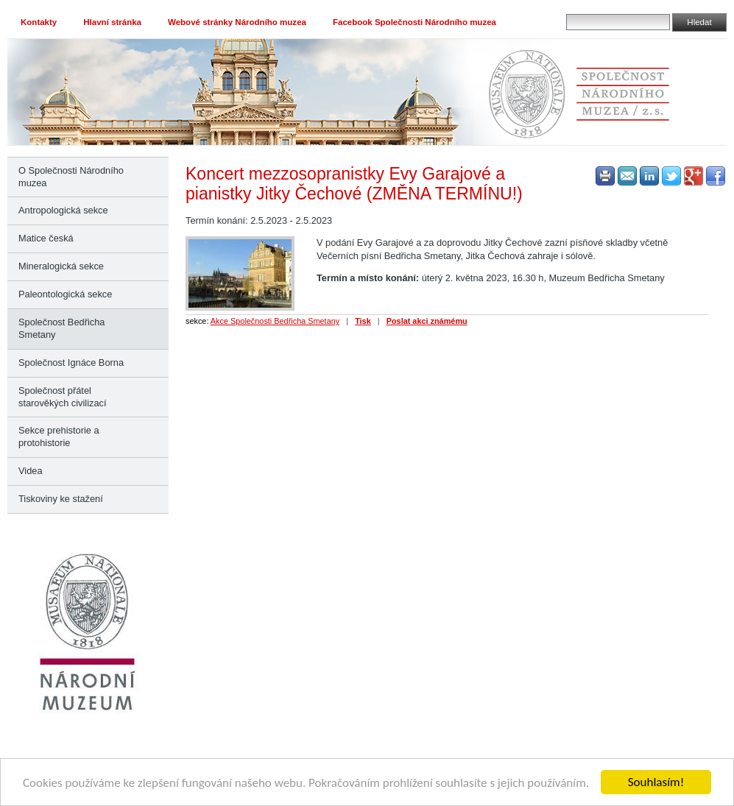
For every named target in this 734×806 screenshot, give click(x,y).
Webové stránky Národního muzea (237, 22)
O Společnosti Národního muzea (71, 176)
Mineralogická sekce (61, 266)
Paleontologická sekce (65, 294)
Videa (30, 470)
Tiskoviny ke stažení (60, 498)
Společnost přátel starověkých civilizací (62, 397)
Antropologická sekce (63, 210)
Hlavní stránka (112, 22)
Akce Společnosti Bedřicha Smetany (275, 321)
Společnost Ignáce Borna (71, 362)
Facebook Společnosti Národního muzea (414, 22)
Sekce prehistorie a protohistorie (58, 436)
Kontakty (39, 22)
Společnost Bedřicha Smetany (61, 328)
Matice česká (46, 238)
